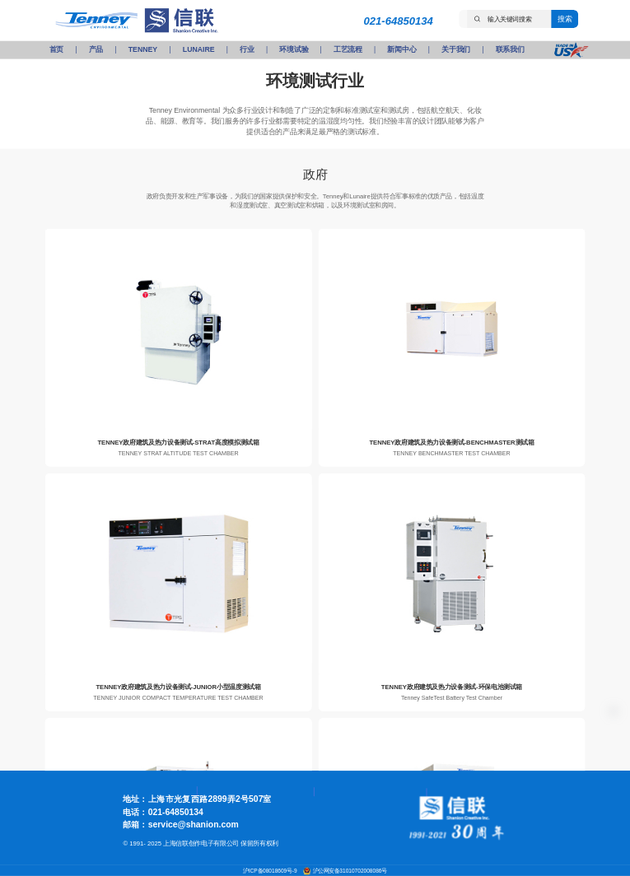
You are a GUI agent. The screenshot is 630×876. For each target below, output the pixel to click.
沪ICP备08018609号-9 (270, 871)
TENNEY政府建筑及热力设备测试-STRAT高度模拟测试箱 (178, 442)
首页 (56, 50)
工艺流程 (348, 50)
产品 (96, 50)
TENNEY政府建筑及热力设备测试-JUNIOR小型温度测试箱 (178, 687)
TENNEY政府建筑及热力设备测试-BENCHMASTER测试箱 (451, 442)
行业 (247, 50)
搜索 (565, 18)
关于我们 (455, 50)
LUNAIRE (199, 50)
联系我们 (510, 50)
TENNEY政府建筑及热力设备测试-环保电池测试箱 (451, 687)
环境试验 (293, 50)
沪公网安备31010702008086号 (350, 871)
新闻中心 (401, 50)
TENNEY (142, 50)
